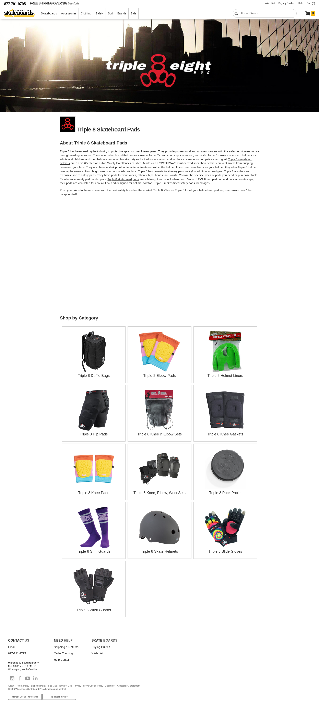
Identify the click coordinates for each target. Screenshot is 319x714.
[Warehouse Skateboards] (21, 13)
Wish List (270, 3)
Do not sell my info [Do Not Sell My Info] (59, 697)
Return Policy (22, 685)
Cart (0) (311, 3)
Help (300, 3)
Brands (121, 13)
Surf (110, 13)
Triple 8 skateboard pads (123, 179)
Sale (133, 13)
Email (11, 647)
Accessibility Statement (128, 685)
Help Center (61, 659)
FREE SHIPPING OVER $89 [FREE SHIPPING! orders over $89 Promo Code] (54, 3)
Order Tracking (63, 653)
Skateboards (49, 13)
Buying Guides (286, 3)
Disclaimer (110, 685)
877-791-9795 (15, 4)
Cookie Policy (96, 685)
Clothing (86, 13)
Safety (99, 13)
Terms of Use (65, 685)
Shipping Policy (38, 685)
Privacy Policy (80, 685)
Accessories (68, 13)
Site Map (52, 685)
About (11, 685)
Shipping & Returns (66, 647)
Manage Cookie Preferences (25, 697)
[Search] (265, 13)
